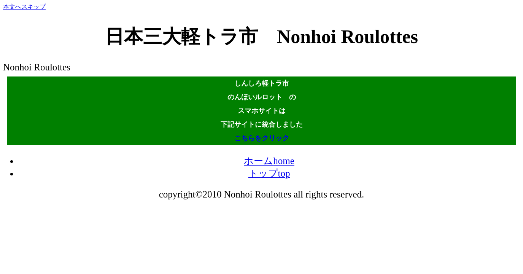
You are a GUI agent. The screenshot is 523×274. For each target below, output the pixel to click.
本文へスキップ (24, 6)
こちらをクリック (261, 138)
